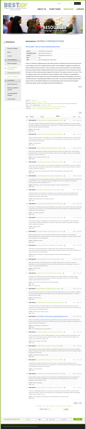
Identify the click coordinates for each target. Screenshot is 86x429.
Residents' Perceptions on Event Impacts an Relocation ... (50, 332)
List (80, 112)
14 (61, 406)
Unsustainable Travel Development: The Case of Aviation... (50, 359)
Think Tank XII (34, 100)
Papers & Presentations (12, 76)
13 (59, 406)
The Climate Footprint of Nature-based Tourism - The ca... (50, 231)
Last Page (68, 406)
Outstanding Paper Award (13, 72)
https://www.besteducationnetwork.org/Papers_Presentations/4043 (46, 108)
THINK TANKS (55, 9)
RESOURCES (68, 9)
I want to (80, 86)
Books (9, 52)
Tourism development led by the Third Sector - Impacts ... (50, 148)
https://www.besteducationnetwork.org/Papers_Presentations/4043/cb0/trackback (49, 106)
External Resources (12, 84)
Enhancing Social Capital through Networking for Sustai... (50, 373)
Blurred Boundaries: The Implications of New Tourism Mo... (50, 387)
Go (42, 116)
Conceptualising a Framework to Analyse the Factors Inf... (50, 162)
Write (75, 402)
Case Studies (9, 80)
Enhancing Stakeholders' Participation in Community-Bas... (50, 245)
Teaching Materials (11, 59)
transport (39, 101)
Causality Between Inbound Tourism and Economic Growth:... (51, 302)
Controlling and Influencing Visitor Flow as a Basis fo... (49, 189)
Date (79, 116)
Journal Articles (11, 99)
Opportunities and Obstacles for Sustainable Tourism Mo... (50, 217)
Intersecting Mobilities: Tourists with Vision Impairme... (49, 259)
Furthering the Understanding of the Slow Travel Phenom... (50, 203)
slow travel (44, 101)
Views (74, 116)
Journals (9, 56)
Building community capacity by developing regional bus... (50, 134)
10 (51, 406)
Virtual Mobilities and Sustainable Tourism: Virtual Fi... (49, 288)
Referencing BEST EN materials (12, 88)
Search (66, 409)
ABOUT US (41, 9)
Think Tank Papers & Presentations (11, 68)
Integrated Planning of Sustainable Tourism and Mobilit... (50, 273)
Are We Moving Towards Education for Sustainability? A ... (50, 175)
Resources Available (12, 48)
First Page (39, 406)
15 (64, 406)
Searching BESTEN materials (12, 94)
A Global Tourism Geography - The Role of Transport (49, 346)
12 (56, 406)
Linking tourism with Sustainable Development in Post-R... (50, 120)
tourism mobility (32, 101)
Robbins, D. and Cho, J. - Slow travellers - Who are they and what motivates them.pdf (51, 103)
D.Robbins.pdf (73, 103)
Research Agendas (12, 63)
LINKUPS (80, 9)
